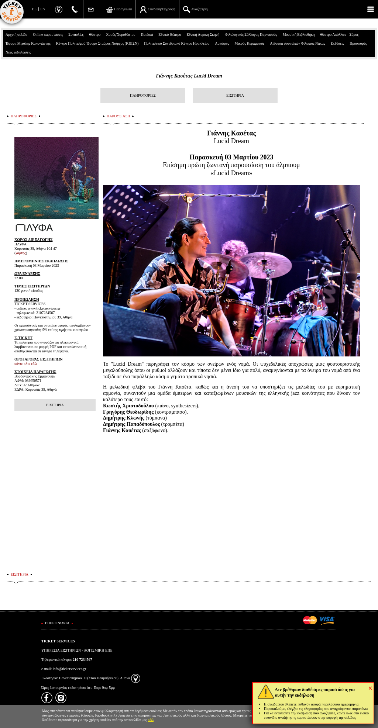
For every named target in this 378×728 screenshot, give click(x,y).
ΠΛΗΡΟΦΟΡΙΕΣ (143, 95)
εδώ (151, 720)
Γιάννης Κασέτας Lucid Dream (189, 76)
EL (34, 9)
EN (42, 9)
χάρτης (21, 253)
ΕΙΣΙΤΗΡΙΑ (235, 95)
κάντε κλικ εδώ (25, 364)
